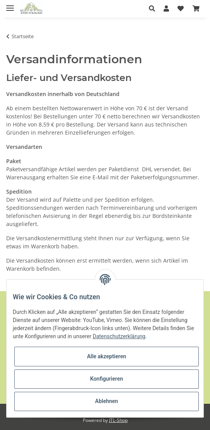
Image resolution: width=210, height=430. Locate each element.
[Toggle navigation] (10, 5)
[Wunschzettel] (180, 8)
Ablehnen (106, 401)
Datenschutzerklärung (119, 336)
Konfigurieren (106, 379)
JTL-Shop (118, 420)
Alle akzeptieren (106, 356)
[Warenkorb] (196, 8)
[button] (154, 8)
